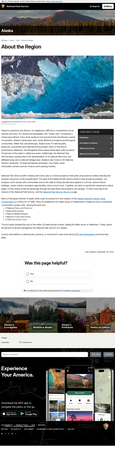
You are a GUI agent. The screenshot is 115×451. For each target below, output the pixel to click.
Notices (41, 430)
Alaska (7, 30)
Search (95, 6)
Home (12, 40)
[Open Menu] (108, 6)
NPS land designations (85, 234)
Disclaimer (28, 434)
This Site (96, 359)
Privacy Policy (22, 430)
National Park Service (86, 430)
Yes (32, 274)
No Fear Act (16, 434)
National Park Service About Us (57, 192)
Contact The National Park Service (19, 432)
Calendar (5, 347)
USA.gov (70, 434)
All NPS (108, 359)
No (31, 281)
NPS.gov (4, 40)
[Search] (44, 359)
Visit (17, 40)
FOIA (33, 430)
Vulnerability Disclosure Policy (50, 434)
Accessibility (7, 430)
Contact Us (25, 347)
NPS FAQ (4, 434)
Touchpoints (76, 291)
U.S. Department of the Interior (89, 432)
